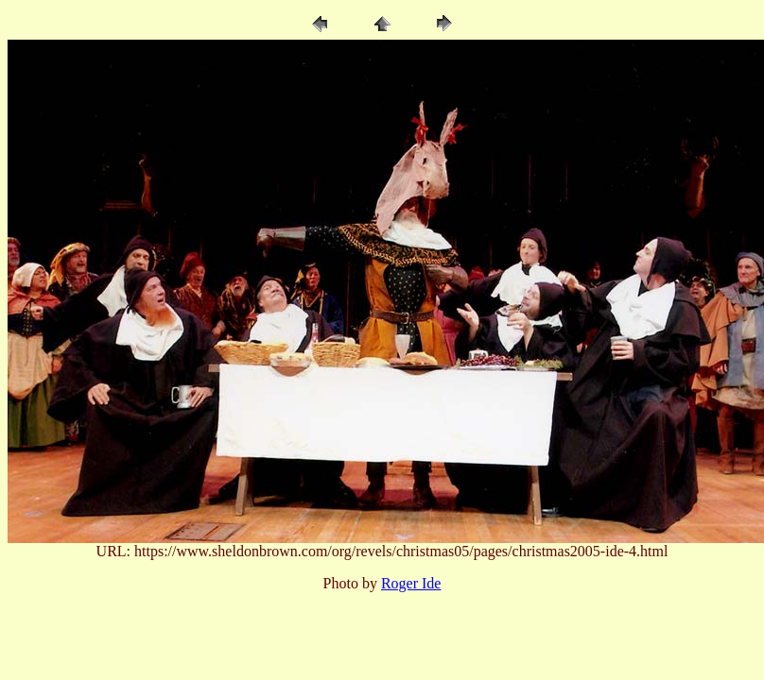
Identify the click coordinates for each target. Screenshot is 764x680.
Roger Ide (411, 583)
